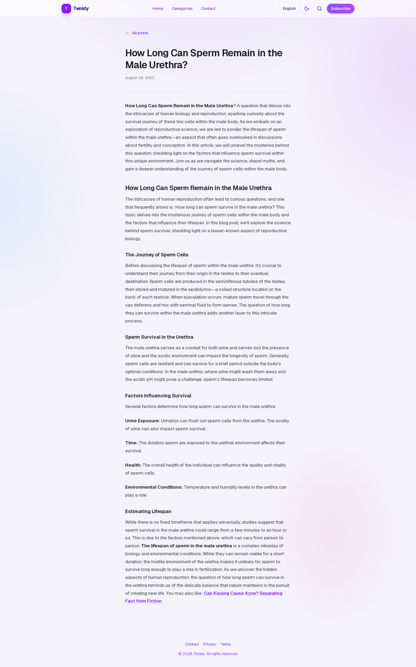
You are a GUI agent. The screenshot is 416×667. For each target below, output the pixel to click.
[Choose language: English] (289, 8)
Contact (208, 8)
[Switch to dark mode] (306, 8)
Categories (182, 8)
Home (158, 8)
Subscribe (340, 8)
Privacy (209, 644)
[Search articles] (319, 8)
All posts (136, 33)
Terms (225, 644)
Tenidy (75, 8)
